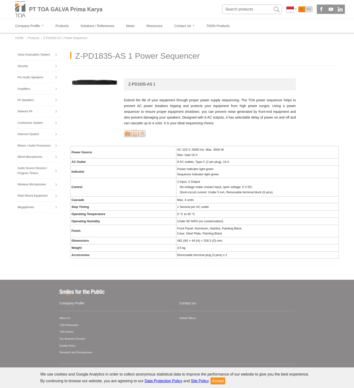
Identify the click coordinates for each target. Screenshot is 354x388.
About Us (64, 318)
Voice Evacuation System (34, 54)
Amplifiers (24, 89)
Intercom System (28, 134)
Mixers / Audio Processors (34, 145)
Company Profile (71, 303)
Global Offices (187, 318)
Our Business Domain (72, 338)
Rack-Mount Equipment (32, 195)
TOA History (66, 331)
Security (23, 66)
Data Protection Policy (163, 381)
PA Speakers (26, 100)
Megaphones (26, 207)
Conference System (30, 123)
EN (309, 9)
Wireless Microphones (32, 184)
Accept (218, 381)
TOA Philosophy (68, 325)
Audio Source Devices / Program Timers (32, 170)
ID (301, 9)
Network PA (25, 111)
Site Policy (200, 381)
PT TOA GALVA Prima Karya (65, 9)
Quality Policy (67, 345)
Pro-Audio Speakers (30, 77)
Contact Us (187, 303)
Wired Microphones (30, 157)
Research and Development (75, 352)
